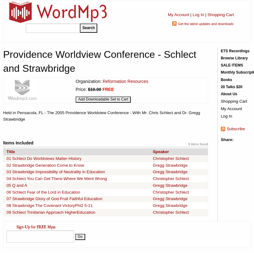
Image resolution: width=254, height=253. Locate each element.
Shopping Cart (221, 14)
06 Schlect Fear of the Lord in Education (43, 192)
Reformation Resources (125, 81)
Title (11, 151)
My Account (178, 14)
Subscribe (236, 128)
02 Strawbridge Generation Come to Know (45, 165)
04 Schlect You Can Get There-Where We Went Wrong (57, 178)
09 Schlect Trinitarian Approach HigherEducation (51, 212)
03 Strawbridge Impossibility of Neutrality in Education (56, 171)
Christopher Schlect (171, 158)
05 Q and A (17, 185)
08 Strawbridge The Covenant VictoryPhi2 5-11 (50, 205)
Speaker (161, 151)
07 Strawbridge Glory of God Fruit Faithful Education (55, 198)
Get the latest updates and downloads (206, 24)
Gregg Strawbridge (170, 165)
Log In (198, 14)
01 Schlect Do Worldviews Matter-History (44, 158)
